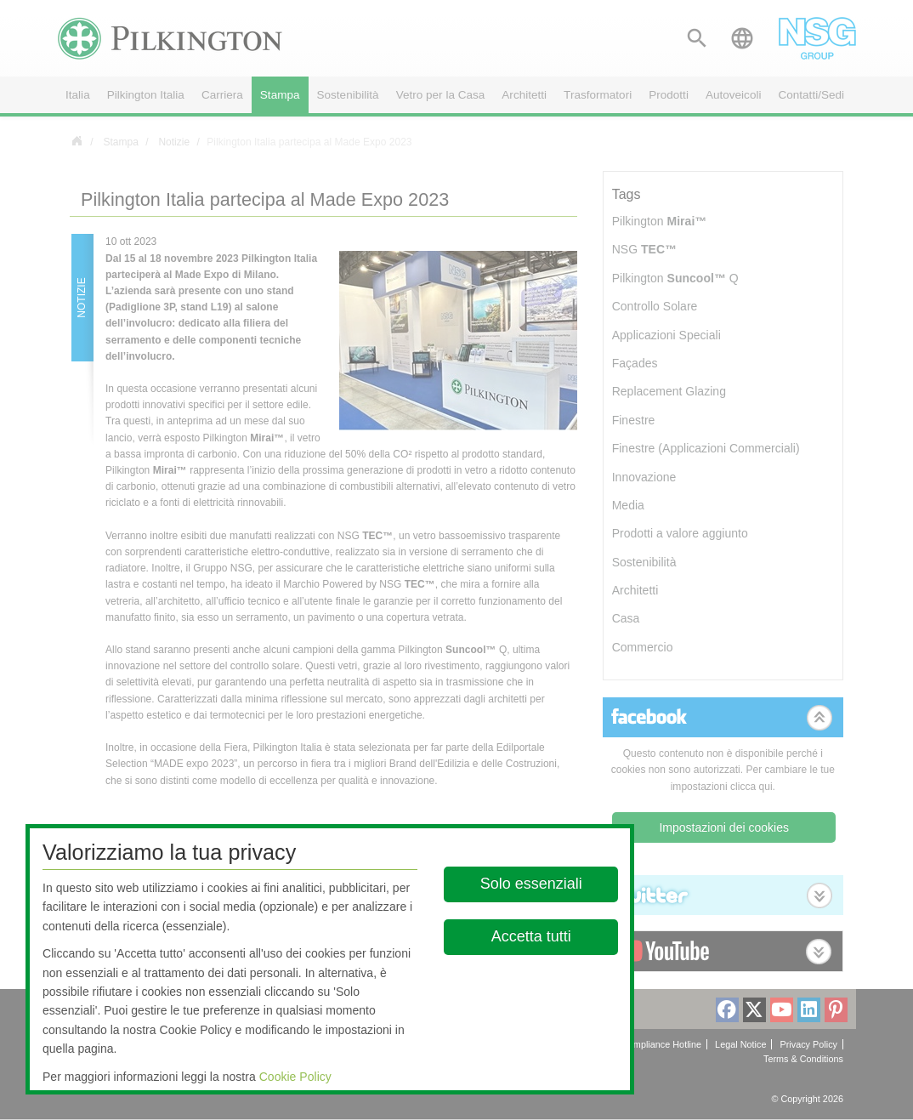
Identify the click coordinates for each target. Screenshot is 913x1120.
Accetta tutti (530, 936)
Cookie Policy (295, 1076)
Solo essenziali (530, 883)
